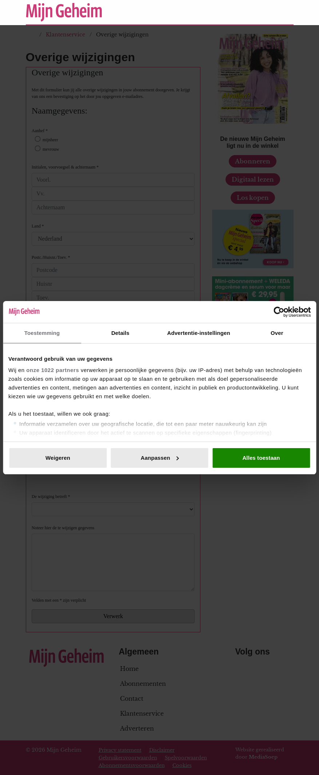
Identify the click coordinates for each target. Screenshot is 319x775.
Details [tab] (120, 333)
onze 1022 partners (52, 370)
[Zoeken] (288, 12)
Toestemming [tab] (42, 333)
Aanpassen (160, 458)
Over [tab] (277, 333)
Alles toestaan (261, 458)
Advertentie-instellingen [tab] (198, 333)
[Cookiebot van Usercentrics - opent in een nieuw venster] (279, 312)
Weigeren (57, 458)
